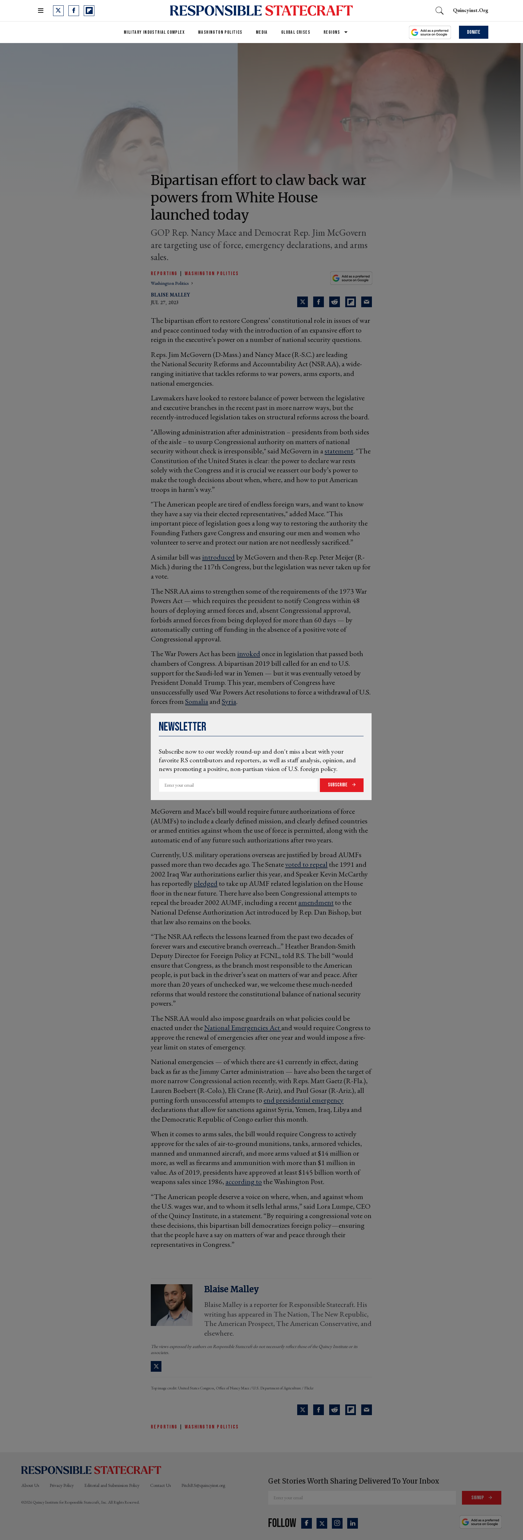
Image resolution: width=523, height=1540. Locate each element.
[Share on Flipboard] (350, 302)
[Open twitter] (58, 10)
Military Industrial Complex (154, 32)
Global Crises (295, 32)
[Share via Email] (366, 302)
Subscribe (338, 785)
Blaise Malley (170, 295)
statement (339, 451)
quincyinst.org (470, 10)
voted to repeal (306, 864)
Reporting (164, 273)
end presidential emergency (304, 1100)
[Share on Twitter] (302, 302)
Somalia (196, 701)
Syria (229, 701)
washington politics (170, 283)
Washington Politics (220, 32)
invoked (248, 653)
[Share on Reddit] (334, 302)
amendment (316, 902)
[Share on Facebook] (318, 302)
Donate (473, 32)
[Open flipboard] (89, 10)
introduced (218, 557)
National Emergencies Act (242, 1027)
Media (262, 32)
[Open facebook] (73, 10)
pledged (205, 883)
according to (243, 1181)
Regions (332, 32)
